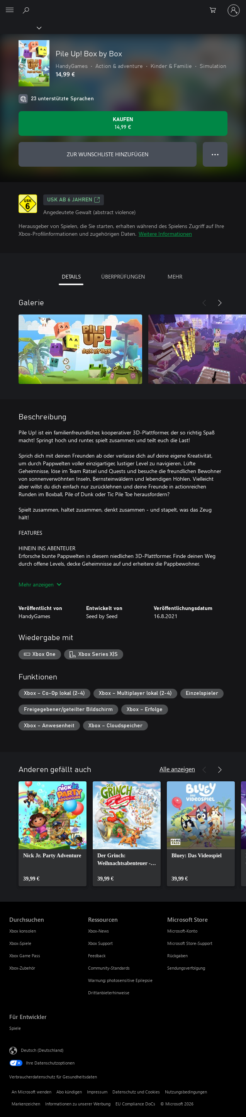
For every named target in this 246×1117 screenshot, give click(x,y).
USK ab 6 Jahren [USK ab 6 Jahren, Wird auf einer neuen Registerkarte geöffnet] (73, 200)
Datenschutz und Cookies (136, 1091)
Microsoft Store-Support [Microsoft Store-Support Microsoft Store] (189, 943)
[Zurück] (204, 302)
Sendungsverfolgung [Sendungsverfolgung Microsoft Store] (186, 967)
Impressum (97, 1091)
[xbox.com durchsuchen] (27, 10)
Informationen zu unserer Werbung (77, 1103)
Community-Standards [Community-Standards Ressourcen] (109, 967)
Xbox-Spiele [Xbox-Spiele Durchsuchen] (20, 943)
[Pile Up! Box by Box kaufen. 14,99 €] (123, 123)
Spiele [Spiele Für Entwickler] (15, 1028)
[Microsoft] (122, 5)
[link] (53, 833)
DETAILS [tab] (71, 276)
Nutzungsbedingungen (186, 1091)
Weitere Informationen (165, 233)
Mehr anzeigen (40, 584)
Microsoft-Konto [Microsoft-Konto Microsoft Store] (182, 930)
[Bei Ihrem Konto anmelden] (233, 10)
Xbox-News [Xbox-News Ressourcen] (98, 930)
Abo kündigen (69, 1091)
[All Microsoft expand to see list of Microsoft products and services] (9, 10)
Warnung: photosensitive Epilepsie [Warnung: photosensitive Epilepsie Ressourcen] (120, 980)
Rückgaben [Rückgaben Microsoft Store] (177, 955)
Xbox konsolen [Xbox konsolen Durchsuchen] (22, 930)
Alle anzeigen (177, 769)
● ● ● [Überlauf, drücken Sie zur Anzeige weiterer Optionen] (215, 154)
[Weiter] (219, 302)
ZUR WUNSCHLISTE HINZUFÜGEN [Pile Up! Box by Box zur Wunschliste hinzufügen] (107, 154)
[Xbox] (20, 27)
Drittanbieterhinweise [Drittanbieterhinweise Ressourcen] (108, 992)
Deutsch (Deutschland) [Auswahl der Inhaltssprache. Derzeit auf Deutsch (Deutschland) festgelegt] (42, 1050)
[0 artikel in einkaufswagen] (215, 10)
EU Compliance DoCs (135, 1103)
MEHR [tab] (175, 276)
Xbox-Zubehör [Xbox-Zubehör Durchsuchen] (22, 967)
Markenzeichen (26, 1103)
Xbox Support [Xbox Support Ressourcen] (100, 943)
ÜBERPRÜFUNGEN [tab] (123, 276)
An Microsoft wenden (31, 1091)
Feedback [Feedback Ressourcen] (96, 955)
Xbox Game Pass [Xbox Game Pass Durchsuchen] (24, 955)
